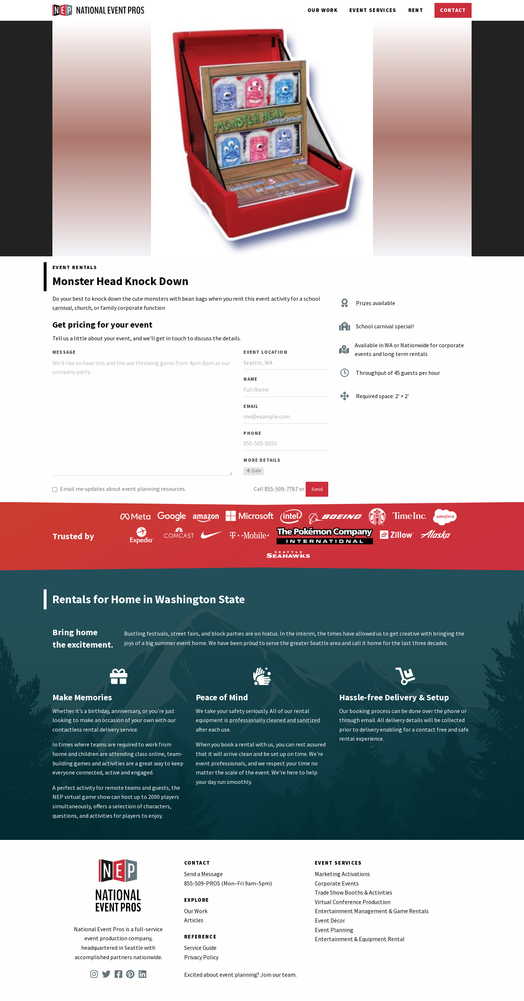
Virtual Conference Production (352, 901)
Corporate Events (337, 883)
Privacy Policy (201, 957)
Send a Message (203, 873)
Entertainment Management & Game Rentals (372, 910)
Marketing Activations (342, 873)
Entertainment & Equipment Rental (360, 938)
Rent (415, 10)
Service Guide (200, 947)
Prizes (364, 303)
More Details (262, 460)
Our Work (322, 10)
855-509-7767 (281, 488)
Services (373, 10)
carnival (62, 307)
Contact (453, 10)
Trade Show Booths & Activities (353, 892)
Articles (193, 920)
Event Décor (330, 920)
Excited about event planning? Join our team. (240, 974)
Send (317, 489)
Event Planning (334, 929)
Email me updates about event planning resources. (119, 488)
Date (253, 470)
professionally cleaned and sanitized (274, 720)
